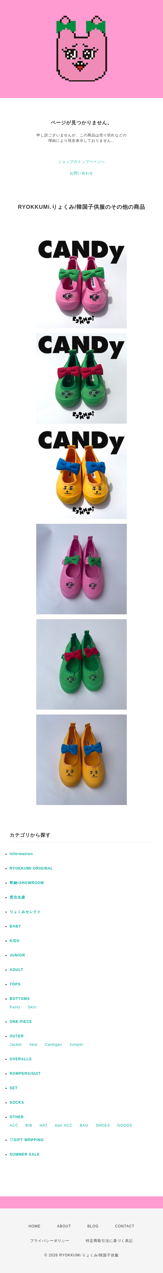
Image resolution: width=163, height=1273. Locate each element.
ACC (14, 1125)
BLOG (93, 1226)
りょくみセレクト (25, 912)
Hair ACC (63, 1125)
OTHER (17, 1117)
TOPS (15, 984)
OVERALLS (21, 1059)
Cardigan (53, 1044)
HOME (35, 1226)
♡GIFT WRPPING (27, 1140)
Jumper (76, 1044)
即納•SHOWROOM (27, 883)
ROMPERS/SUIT (25, 1073)
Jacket (16, 1044)
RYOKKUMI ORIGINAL (31, 868)
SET (14, 1088)
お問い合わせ (81, 173)
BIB (29, 1125)
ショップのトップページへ (81, 162)
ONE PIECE (21, 1022)
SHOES (103, 1125)
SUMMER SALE (25, 1154)
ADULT (16, 970)
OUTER (17, 1036)
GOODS (124, 1125)
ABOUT (64, 1226)
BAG (84, 1125)
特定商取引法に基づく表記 (109, 1241)
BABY (15, 926)
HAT (43, 1125)
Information (21, 854)
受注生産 (17, 897)
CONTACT (124, 1226)
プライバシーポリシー (49, 1241)
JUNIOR (17, 955)
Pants (15, 1007)
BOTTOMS (20, 999)
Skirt (32, 1007)
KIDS (15, 941)
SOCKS (17, 1102)
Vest (33, 1044)
